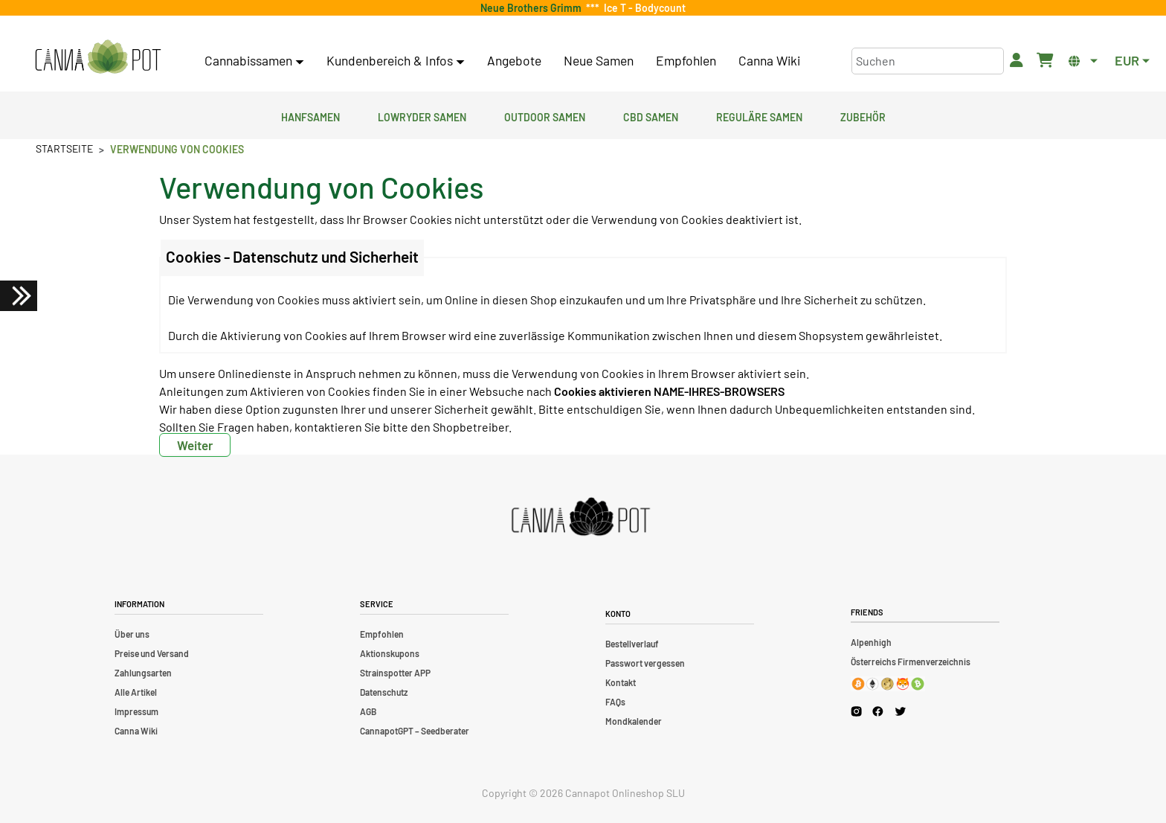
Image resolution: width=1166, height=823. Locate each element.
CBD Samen (650, 115)
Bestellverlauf (632, 643)
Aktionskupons (389, 653)
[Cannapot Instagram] (856, 711)
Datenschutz (384, 692)
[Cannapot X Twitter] (900, 710)
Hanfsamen (310, 115)
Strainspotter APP (395, 672)
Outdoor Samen (544, 115)
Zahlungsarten (143, 672)
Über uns (132, 634)
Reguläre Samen (759, 115)
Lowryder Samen (422, 115)
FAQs (615, 701)
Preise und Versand (152, 653)
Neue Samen (599, 60)
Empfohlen (686, 60)
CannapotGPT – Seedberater (414, 730)
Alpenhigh (871, 642)
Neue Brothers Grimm (533, 7)
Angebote (514, 60)
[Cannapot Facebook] (878, 711)
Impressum (136, 711)
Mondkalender (633, 721)
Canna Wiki (769, 60)
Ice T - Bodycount (642, 7)
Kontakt (620, 682)
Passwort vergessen (645, 663)
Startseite (64, 148)
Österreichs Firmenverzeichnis (910, 661)
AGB (368, 711)
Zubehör (863, 115)
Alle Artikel (136, 692)
